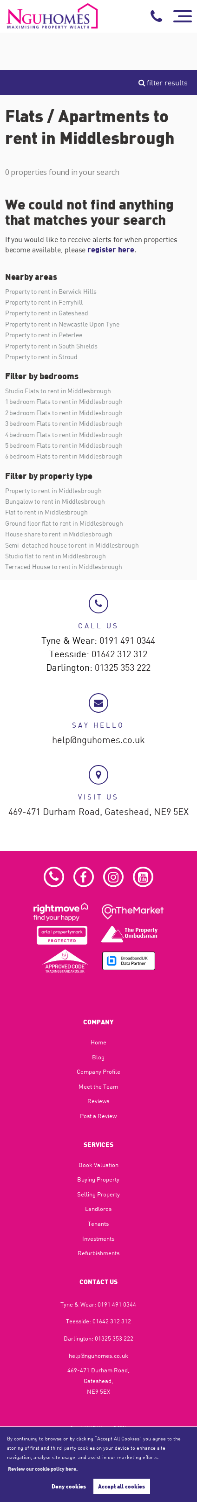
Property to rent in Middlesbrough (53, 490)
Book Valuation (98, 1164)
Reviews (98, 1101)
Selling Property (98, 1194)
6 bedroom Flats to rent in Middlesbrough (64, 456)
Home (98, 1042)
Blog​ (98, 1057)
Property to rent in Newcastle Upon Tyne (62, 324)
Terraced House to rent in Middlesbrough (63, 566)
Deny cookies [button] (69, 1486)
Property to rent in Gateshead (47, 313)
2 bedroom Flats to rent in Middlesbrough (64, 413)
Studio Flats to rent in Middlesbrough (58, 391)
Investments (98, 1238)
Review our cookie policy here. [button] (43, 1468)
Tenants (98, 1223)
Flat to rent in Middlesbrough (46, 512)
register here (110, 249)
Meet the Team (98, 1086)
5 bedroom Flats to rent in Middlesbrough (64, 445)
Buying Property (98, 1179)
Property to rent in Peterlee (44, 335)
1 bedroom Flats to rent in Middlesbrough (64, 401)
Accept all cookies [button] (121, 1486)
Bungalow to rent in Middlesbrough (55, 501)
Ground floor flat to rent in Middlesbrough (64, 523)
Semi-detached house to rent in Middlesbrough (72, 545)
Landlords (98, 1208)
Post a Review (98, 1116)
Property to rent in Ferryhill (44, 302)
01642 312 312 (119, 654)
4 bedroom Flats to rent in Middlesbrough (64, 434)
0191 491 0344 (127, 641)
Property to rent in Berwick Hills (51, 291)
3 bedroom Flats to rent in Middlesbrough (64, 423)
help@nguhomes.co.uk (98, 740)
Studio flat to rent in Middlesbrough (55, 556)
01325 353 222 (123, 668)
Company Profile (98, 1071)
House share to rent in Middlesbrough (58, 534)
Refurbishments (98, 1253)
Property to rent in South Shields (51, 346)
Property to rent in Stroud (41, 357)
